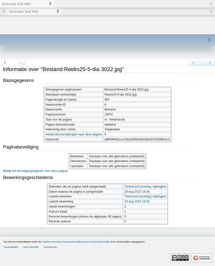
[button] (5, 62)
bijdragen (159, 186)
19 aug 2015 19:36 (137, 191)
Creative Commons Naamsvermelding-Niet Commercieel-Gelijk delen (79, 241)
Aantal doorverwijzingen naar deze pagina (73, 134)
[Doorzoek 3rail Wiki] (23, 4)
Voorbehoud (50, 247)
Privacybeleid (11, 247)
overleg (145, 186)
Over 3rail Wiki (31, 247)
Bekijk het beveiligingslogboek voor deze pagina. (35, 171)
